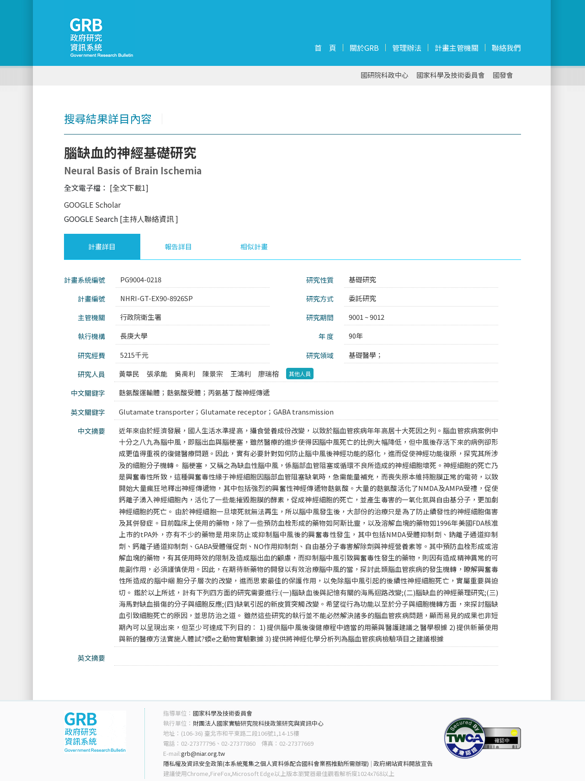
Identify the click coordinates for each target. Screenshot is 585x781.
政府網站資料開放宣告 (403, 763)
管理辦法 (406, 47)
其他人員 (300, 373)
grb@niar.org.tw (203, 753)
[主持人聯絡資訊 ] (149, 218)
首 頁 (325, 47)
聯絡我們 (506, 47)
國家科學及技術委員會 (450, 75)
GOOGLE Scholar (92, 204)
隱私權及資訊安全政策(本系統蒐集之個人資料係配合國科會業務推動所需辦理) (266, 763)
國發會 (503, 75)
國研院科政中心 (385, 75)
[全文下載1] (129, 187)
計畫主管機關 (457, 47)
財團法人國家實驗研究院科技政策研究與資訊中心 (258, 723)
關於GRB (364, 47)
